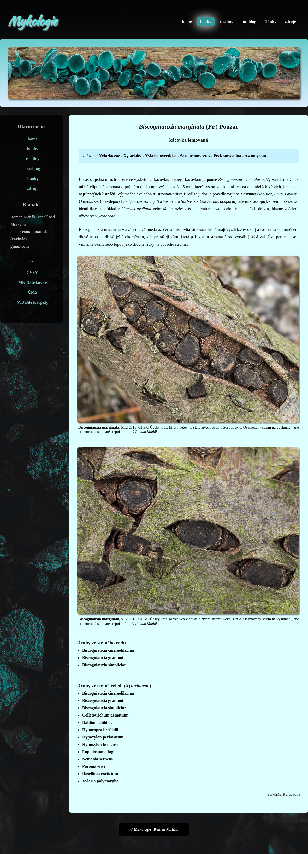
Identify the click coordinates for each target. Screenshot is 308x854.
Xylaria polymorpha (100, 781)
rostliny (226, 21)
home (187, 21)
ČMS (32, 292)
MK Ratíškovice (32, 282)
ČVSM (32, 272)
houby (205, 21)
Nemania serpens (97, 759)
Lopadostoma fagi (98, 751)
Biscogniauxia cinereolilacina (108, 650)
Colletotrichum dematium (105, 715)
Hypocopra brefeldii (100, 730)
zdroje (290, 21)
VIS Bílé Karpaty (32, 302)
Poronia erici (93, 766)
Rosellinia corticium (100, 773)
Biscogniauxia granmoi (102, 657)
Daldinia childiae (97, 722)
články (270, 21)
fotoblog (248, 21)
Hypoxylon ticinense (100, 744)
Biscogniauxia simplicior (104, 665)
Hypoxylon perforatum (102, 737)
